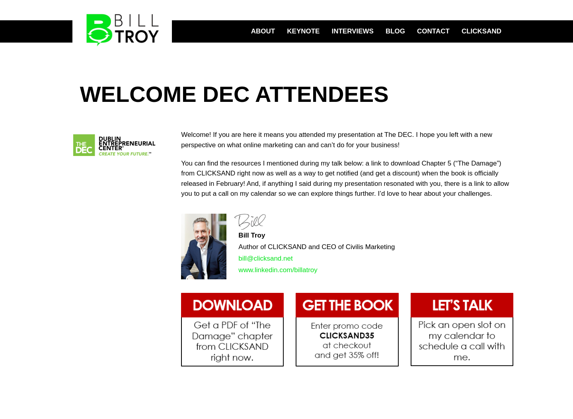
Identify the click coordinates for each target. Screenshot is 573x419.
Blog (395, 31)
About (263, 31)
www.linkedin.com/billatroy (277, 270)
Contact (433, 31)
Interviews (352, 31)
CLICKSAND (481, 31)
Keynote (303, 31)
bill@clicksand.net (265, 258)
